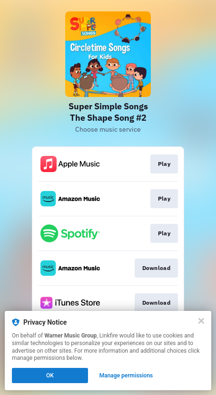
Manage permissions (126, 375)
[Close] (201, 320)
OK (50, 375)
